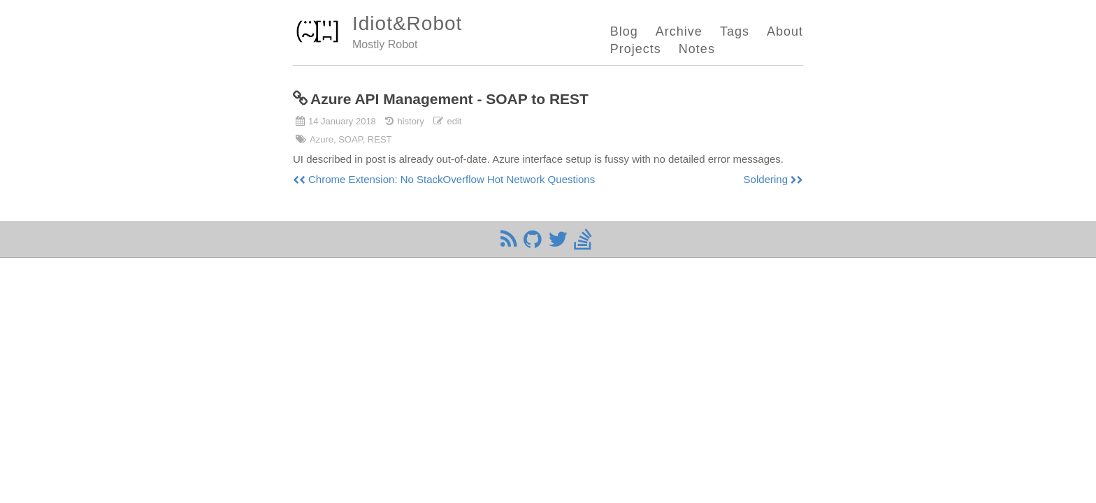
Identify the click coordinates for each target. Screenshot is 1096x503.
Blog (624, 31)
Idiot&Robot (407, 23)
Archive (679, 31)
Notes (697, 49)
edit (454, 121)
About (785, 31)
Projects (635, 49)
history (410, 121)
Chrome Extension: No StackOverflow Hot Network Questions (451, 179)
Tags (734, 31)
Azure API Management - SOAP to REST (449, 99)
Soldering (766, 179)
